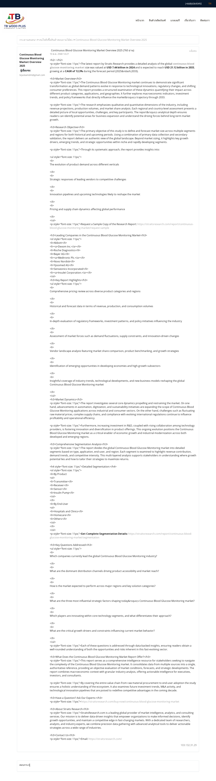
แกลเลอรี (175, 20)
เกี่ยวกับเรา (189, 20)
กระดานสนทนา (28, 39)
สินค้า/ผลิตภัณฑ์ (157, 20)
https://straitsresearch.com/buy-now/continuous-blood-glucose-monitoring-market (130, 701)
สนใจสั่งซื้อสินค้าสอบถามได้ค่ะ (56, 39)
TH (208, 3)
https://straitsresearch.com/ (105, 739)
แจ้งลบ (193, 51)
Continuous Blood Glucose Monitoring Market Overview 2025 (111, 39)
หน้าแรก (140, 20)
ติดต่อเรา (205, 20)
